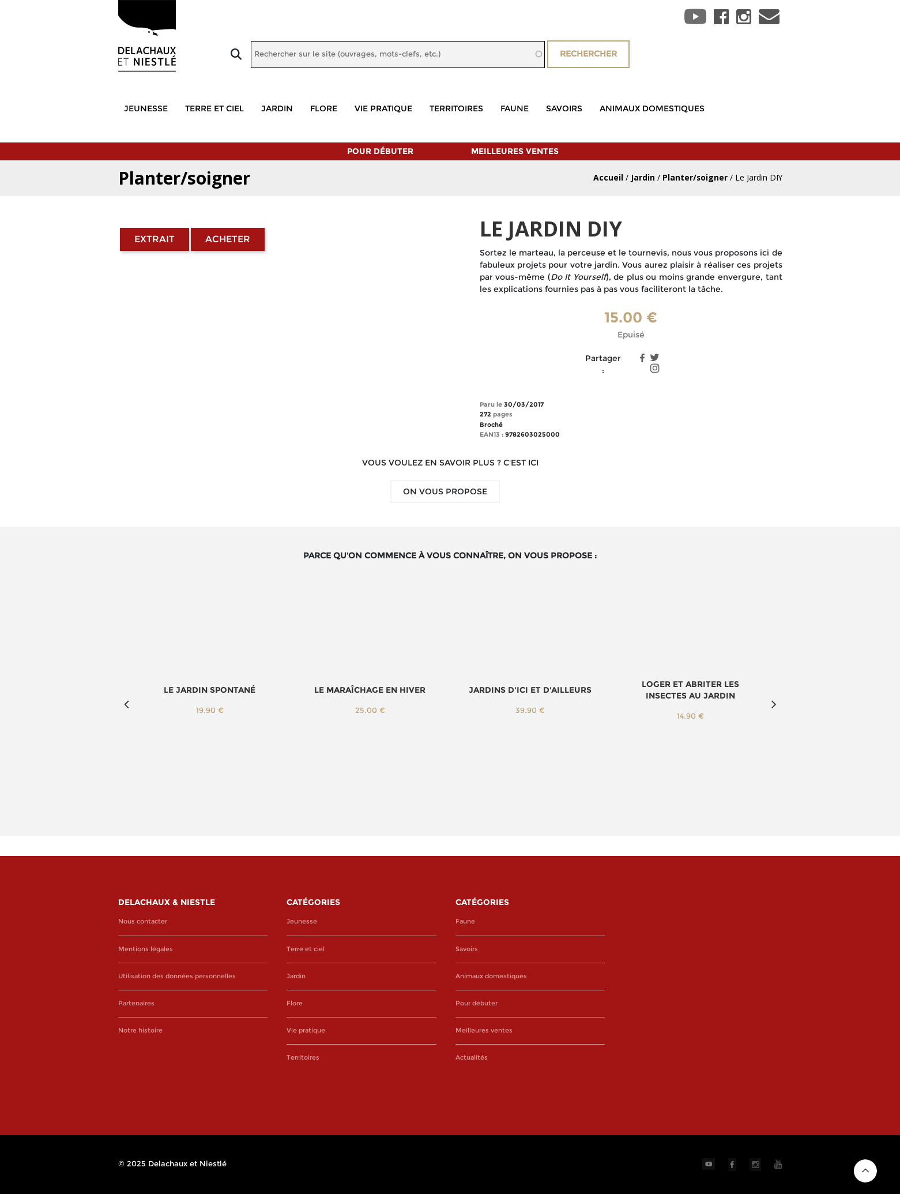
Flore (323, 108)
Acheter (227, 239)
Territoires (456, 108)
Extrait (154, 239)
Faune (514, 108)
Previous (127, 704)
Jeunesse (146, 108)
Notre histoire (140, 1030)
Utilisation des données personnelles (177, 976)
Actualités (471, 1057)
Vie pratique (383, 108)
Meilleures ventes (515, 151)
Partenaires (136, 1003)
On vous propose (445, 491)
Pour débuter (380, 151)
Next (774, 704)
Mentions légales (145, 949)
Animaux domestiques (652, 108)
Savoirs (564, 108)
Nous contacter (142, 921)
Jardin (277, 108)
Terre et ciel (214, 108)
